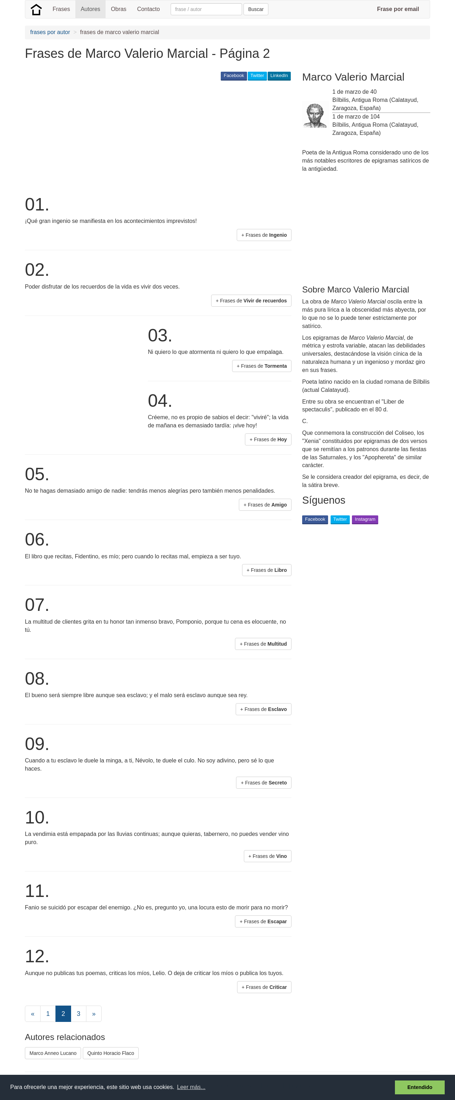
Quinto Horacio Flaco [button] (110, 1053)
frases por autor (50, 32)
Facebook (234, 75)
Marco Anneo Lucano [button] (53, 1053)
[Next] (94, 1014)
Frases (61, 9)
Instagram (365, 519)
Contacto (148, 9)
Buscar (256, 9)
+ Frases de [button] (264, 235)
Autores (90, 9)
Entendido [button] (419, 1087)
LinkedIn (279, 75)
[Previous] (33, 1014)
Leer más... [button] (191, 1087)
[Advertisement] (154, 137)
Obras (119, 9)
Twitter (257, 75)
